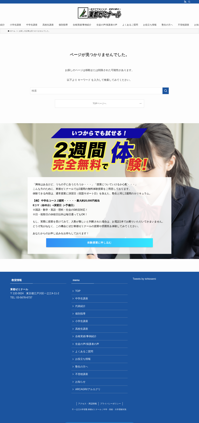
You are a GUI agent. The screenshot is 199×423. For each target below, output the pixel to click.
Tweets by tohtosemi (144, 278)
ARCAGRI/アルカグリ (87, 389)
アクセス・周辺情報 (87, 403)
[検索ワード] (99, 90)
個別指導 (80, 313)
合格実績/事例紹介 (85, 336)
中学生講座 (81, 298)
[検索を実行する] (165, 90)
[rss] (185, 2)
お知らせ (80, 381)
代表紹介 (80, 306)
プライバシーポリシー (110, 403)
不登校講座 (81, 374)
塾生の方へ (81, 366)
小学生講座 (81, 321)
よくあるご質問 (84, 351)
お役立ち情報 (83, 359)
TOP (77, 291)
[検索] (189, 2)
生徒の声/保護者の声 (87, 344)
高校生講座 (81, 328)
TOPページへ (99, 103)
